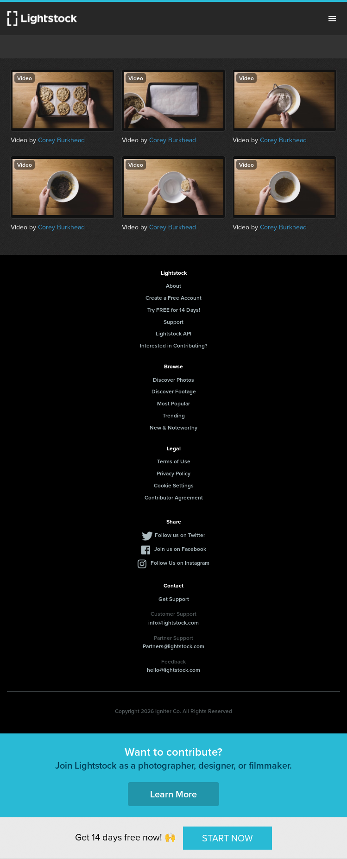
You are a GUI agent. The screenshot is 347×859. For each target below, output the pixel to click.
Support (173, 322)
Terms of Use (173, 461)
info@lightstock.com (173, 622)
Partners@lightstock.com (173, 646)
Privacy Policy (173, 473)
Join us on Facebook (180, 549)
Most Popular (173, 403)
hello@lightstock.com (173, 670)
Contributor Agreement (174, 497)
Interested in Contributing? (174, 345)
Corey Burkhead (61, 140)
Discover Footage (173, 391)
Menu (332, 18)
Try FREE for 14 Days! (173, 310)
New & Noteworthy (173, 427)
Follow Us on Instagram (180, 563)
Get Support (173, 599)
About (173, 286)
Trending (174, 415)
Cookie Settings (174, 485)
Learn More (173, 794)
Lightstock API (173, 333)
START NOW (227, 838)
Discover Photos (173, 380)
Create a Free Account (173, 298)
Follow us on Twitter (180, 535)
